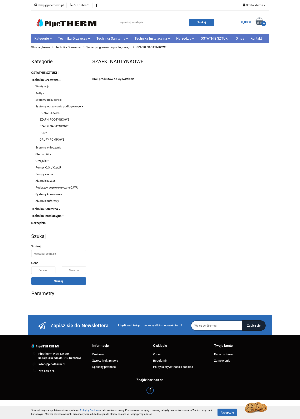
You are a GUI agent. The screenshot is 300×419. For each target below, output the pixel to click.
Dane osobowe (224, 354)
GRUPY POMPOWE (52, 139)
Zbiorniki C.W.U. (45, 180)
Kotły (40, 93)
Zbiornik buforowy (47, 201)
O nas (240, 38)
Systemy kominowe (49, 194)
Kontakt (256, 38)
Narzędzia (185, 38)
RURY (43, 133)
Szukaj (58, 281)
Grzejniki (42, 160)
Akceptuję (227, 412)
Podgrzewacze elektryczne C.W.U (56, 187)
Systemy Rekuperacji (48, 99)
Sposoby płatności (104, 367)
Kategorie (43, 38)
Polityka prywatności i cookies (173, 367)
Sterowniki (43, 154)
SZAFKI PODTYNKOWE (54, 119)
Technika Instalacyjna (152, 38)
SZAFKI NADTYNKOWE (54, 126)
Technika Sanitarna (112, 38)
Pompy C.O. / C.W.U (48, 167)
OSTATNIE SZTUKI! (215, 38)
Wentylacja (42, 86)
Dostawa (98, 354)
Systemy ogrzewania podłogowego (59, 106)
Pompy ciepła (44, 174)
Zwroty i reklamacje (105, 360)
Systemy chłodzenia (48, 147)
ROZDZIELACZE (50, 113)
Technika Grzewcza (74, 38)
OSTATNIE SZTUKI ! (45, 73)
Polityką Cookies (89, 410)
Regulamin (160, 360)
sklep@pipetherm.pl (51, 364)
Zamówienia (222, 360)
